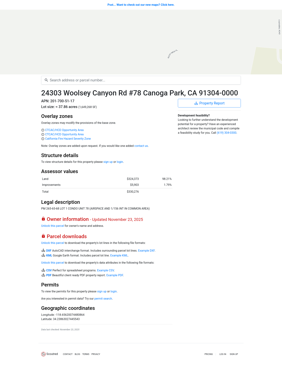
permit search (103, 298)
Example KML (119, 255)
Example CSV (105, 270)
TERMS (85, 354)
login (120, 162)
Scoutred (52, 354)
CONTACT (68, 354)
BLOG (77, 354)
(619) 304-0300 (226, 132)
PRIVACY (95, 354)
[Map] (141, 42)
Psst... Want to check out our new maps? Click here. (141, 4)
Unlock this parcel (52, 226)
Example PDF (114, 275)
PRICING (208, 354)
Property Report (209, 103)
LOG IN (222, 354)
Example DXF (146, 250)
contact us (141, 146)
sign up (108, 162)
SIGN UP (234, 354)
